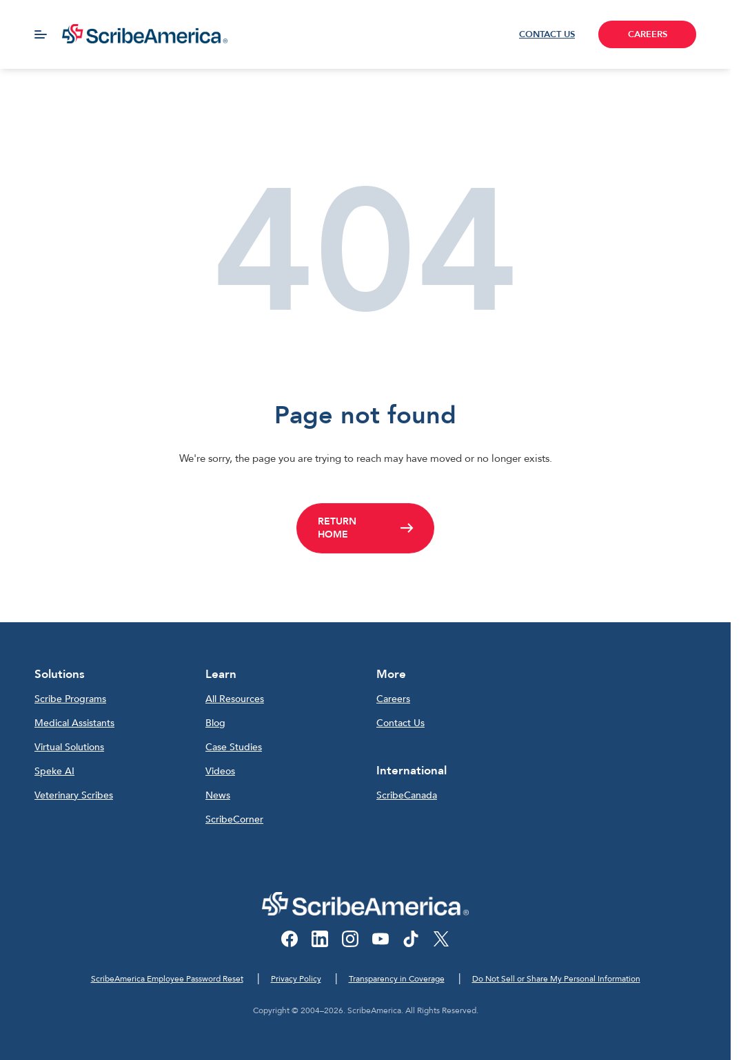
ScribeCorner (234, 819)
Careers (393, 699)
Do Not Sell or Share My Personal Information (556, 978)
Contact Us (400, 723)
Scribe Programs (70, 699)
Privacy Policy (296, 978)
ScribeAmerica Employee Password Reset (167, 978)
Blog (215, 723)
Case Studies (233, 747)
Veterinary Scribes (73, 795)
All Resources (234, 699)
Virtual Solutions (69, 747)
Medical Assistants (74, 723)
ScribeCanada (406, 795)
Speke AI (54, 771)
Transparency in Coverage (397, 978)
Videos (220, 771)
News (217, 795)
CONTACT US (547, 34)
